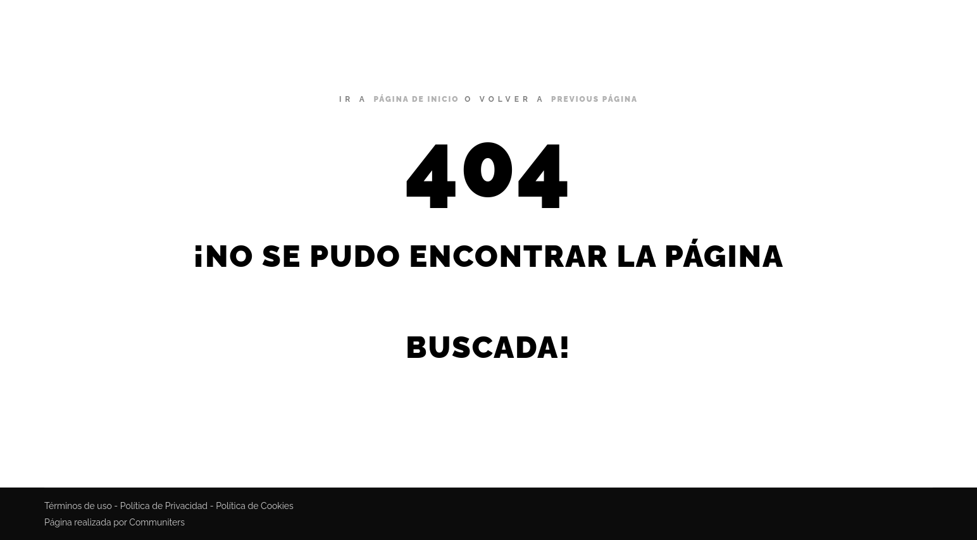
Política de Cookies (255, 506)
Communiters (157, 522)
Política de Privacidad (164, 506)
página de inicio (416, 99)
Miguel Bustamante (183, 25)
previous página (594, 99)
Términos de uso (78, 506)
